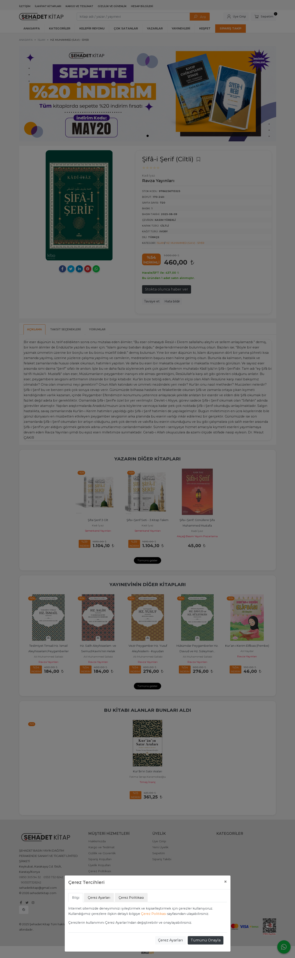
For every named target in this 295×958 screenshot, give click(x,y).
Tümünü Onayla (206, 940)
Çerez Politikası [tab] (131, 898)
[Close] (225, 881)
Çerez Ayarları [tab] (99, 898)
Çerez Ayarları (170, 940)
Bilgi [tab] (75, 898)
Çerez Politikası (153, 914)
